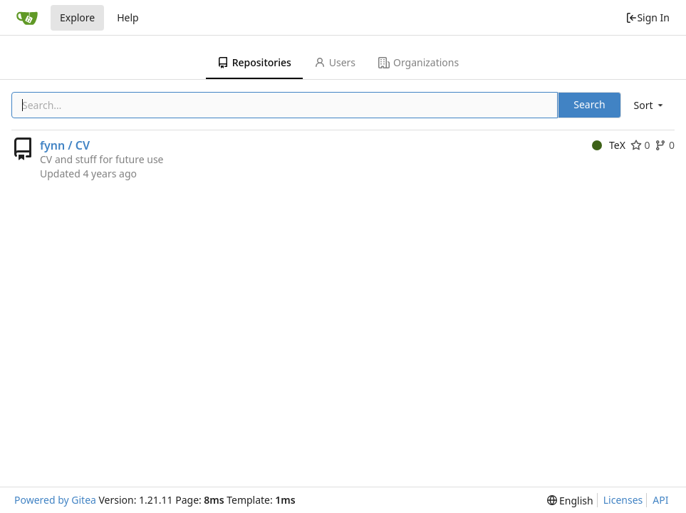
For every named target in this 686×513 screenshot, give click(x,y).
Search (589, 104)
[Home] (27, 18)
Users (334, 62)
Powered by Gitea (55, 500)
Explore (77, 17)
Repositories (254, 62)
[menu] (650, 105)
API (660, 500)
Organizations (418, 62)
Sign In (647, 17)
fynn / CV (65, 145)
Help (128, 17)
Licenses (623, 500)
